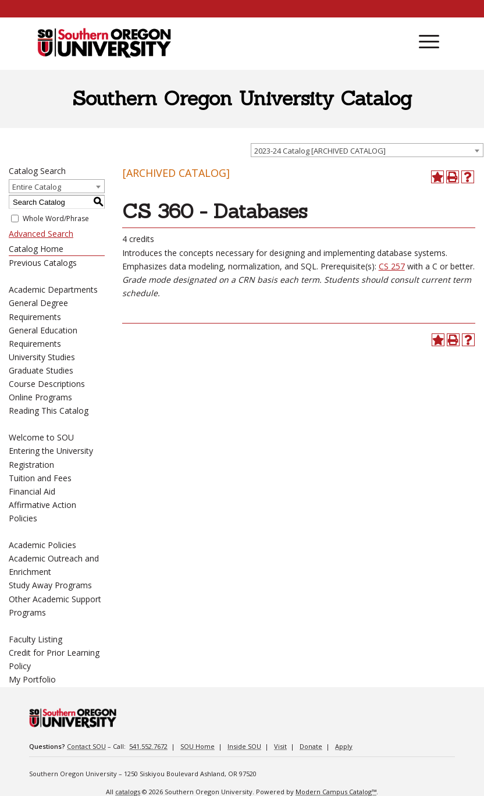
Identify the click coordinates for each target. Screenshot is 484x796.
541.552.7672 (148, 746)
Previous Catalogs (43, 262)
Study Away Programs (50, 585)
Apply (344, 746)
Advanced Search (41, 233)
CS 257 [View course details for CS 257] (392, 266)
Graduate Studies (41, 370)
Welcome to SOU (41, 437)
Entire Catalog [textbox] (36, 187)
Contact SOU (86, 746)
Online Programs (40, 397)
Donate (311, 746)
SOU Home (197, 746)
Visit (280, 746)
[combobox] (367, 150)
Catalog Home (36, 248)
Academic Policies (42, 544)
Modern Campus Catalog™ (336, 791)
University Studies (42, 357)
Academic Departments (53, 289)
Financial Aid (32, 491)
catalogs (127, 791)
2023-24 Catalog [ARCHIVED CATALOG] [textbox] (320, 150)
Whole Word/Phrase (56, 218)
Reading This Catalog (48, 410)
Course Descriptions (47, 383)
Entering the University (51, 450)
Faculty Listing (35, 639)
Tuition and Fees (40, 478)
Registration (31, 464)
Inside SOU (244, 746)
